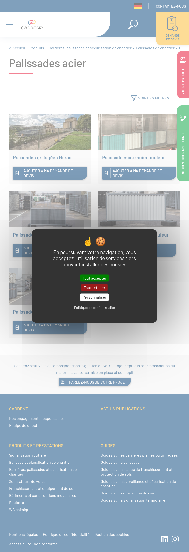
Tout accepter (94, 278)
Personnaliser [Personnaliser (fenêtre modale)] (94, 297)
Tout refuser (94, 287)
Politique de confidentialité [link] (94, 307)
